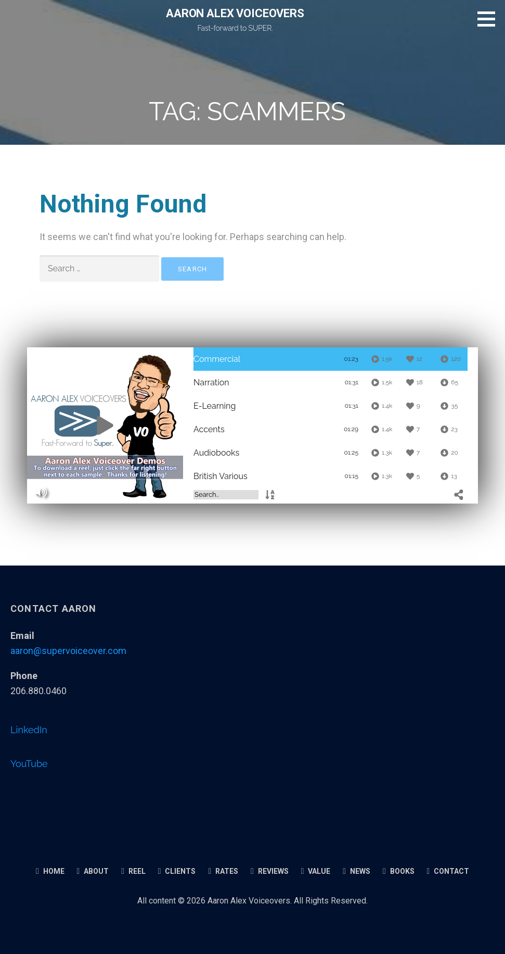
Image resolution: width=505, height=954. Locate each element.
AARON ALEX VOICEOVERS (235, 13)
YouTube (29, 763)
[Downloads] (450, 359)
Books (399, 871)
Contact (448, 871)
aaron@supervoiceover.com (68, 650)
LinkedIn (28, 729)
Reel (133, 871)
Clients (177, 871)
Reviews (270, 871)
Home (50, 871)
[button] (490, 18)
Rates (223, 871)
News (356, 871)
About (93, 871)
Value (316, 871)
